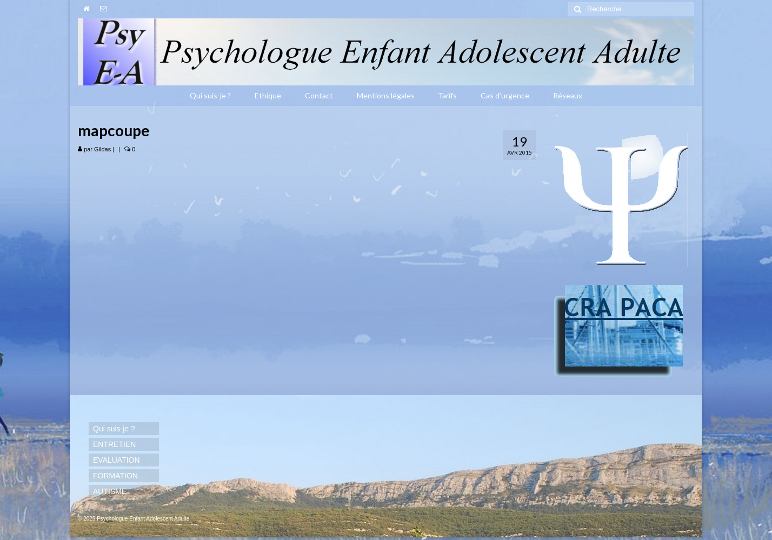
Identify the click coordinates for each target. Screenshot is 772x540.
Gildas (102, 149)
